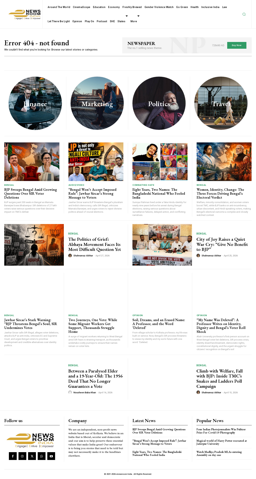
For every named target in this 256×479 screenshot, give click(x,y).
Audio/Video (76, 185)
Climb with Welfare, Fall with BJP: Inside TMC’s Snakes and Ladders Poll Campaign (219, 378)
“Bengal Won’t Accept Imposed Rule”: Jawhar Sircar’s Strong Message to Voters (92, 193)
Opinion (137, 315)
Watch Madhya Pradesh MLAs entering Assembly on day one (219, 453)
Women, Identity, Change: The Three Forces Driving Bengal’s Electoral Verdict (220, 193)
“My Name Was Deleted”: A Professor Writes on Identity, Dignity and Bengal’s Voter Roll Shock (221, 326)
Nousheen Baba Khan (84, 392)
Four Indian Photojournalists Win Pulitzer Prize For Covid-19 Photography (221, 430)
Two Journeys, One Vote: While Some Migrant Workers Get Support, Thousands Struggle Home (92, 326)
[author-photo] (70, 255)
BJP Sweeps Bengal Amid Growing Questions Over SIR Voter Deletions (30, 193)
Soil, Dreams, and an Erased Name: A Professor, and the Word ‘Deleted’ (158, 324)
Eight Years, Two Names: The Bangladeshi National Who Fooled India (158, 193)
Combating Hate (143, 185)
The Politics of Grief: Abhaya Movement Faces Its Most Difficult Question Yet (94, 244)
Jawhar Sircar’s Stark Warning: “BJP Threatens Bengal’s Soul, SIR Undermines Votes (30, 324)
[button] (244, 14)
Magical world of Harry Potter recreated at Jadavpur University (221, 442)
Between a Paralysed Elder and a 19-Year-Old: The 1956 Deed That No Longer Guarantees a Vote (95, 378)
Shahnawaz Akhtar (83, 255)
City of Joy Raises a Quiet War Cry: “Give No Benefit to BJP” (222, 244)
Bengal (9, 185)
